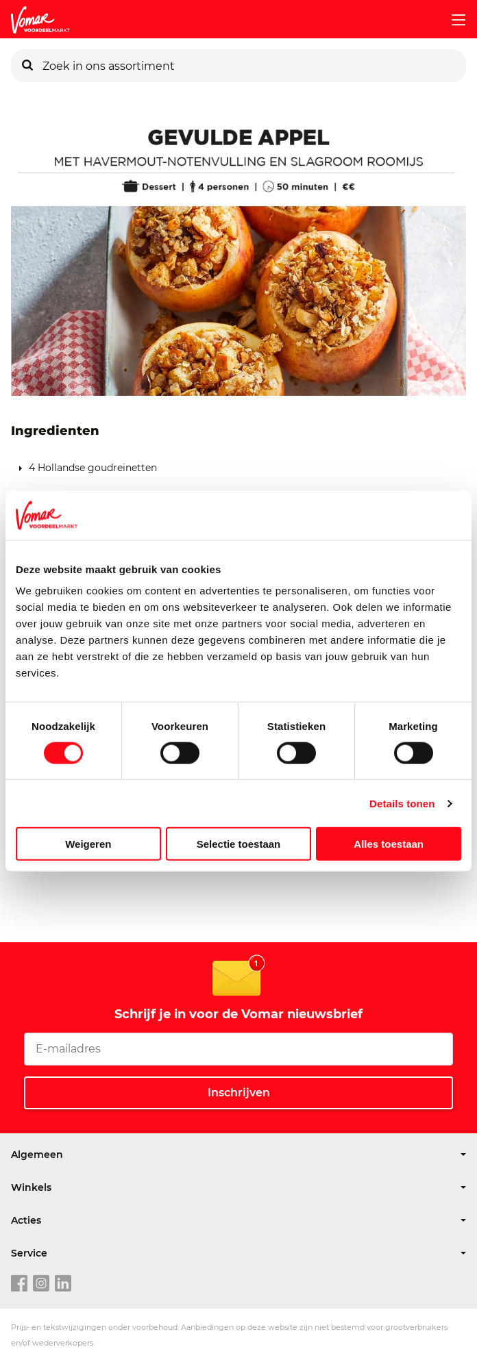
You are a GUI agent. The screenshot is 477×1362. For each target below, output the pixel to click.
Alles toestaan (389, 844)
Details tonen (402, 803)
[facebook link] (19, 1284)
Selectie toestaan (239, 844)
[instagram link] (41, 1284)
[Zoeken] (27, 65)
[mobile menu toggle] (453, 20)
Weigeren (88, 844)
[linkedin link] (63, 1284)
